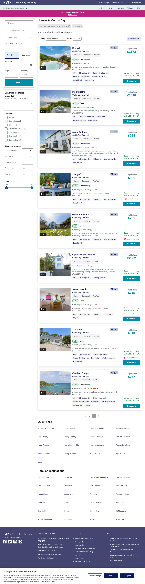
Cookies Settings (95, 576)
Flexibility (24, 71)
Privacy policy (80, 542)
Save (115, 48)
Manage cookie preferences (85, 548)
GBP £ (124, 2)
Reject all (111, 576)
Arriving (8, 61)
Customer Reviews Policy (84, 552)
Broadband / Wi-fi (17, 129)
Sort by (42, 39)
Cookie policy (79, 545)
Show (69, 39)
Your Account (135, 2)
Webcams (130, 8)
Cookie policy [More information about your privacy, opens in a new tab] (50, 582)
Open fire (14, 132)
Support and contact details (84, 538)
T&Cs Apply (72, 15)
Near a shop (15, 140)
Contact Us (115, 2)
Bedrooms (9, 156)
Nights (7, 71)
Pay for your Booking (82, 561)
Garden (13, 125)
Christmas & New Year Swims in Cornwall (121, 551)
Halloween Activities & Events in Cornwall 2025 (124, 556)
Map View (135, 39)
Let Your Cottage (103, 2)
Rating (7, 174)
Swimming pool (15, 121)
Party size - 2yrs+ (12, 43)
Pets (21, 43)
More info (78, 555)
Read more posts (116, 561)
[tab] (12, 55)
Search (18, 82)
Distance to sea (11, 151)
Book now (131, 81)
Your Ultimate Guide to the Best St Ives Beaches (123, 540)
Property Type (10, 162)
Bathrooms (9, 168)
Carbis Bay (101, 8)
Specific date (12, 55)
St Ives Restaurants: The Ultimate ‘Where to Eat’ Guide (124, 545)
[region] (72, 576)
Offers (138, 8)
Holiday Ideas (120, 8)
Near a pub (15, 136)
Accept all (127, 576)
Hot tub (13, 117)
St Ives (110, 8)
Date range (26, 55)
